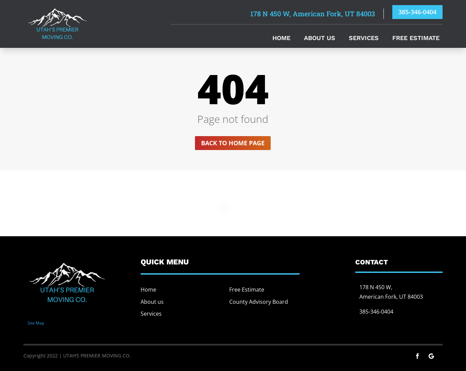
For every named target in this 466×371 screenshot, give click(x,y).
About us (152, 301)
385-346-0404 (417, 12)
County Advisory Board (258, 301)
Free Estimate (416, 38)
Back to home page (233, 143)
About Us (319, 38)
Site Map (36, 323)
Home (281, 38)
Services (364, 38)
